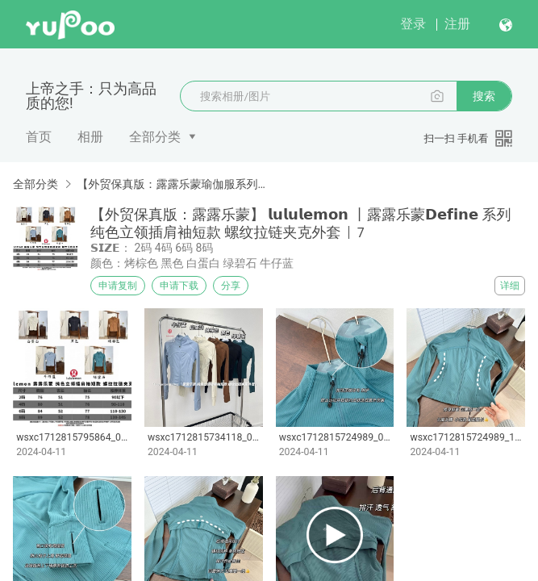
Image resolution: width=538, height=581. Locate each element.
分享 (230, 285)
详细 (509, 285)
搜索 (484, 96)
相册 (90, 136)
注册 (457, 23)
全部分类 (155, 136)
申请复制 (117, 285)
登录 (413, 23)
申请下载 (179, 285)
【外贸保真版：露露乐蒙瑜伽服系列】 (171, 184)
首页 (39, 136)
